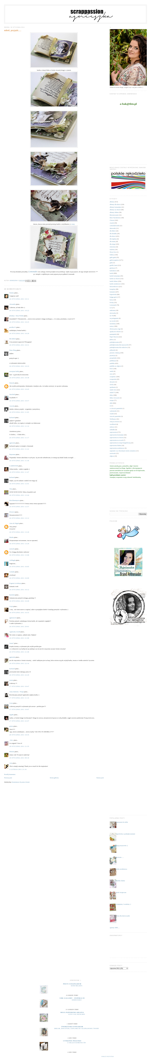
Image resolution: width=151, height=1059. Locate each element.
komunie (112, 292)
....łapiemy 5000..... (114, 927)
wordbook (113, 424)
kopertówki (113, 294)
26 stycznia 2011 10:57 (19, 401)
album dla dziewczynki (123, 916)
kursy (111, 300)
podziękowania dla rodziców (118, 347)
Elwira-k (12, 512)
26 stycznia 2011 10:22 (19, 310)
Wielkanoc (113, 419)
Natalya (11, 293)
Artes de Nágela (14, 523)
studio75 (112, 392)
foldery (112, 255)
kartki (111, 273)
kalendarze (113, 271)
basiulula (12, 595)
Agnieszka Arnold (14, 632)
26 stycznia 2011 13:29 (19, 532)
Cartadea (12, 572)
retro (111, 374)
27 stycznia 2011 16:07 (19, 709)
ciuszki (112, 223)
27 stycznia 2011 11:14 (19, 698)
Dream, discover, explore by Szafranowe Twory (76, 1028)
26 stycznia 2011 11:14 (19, 426)
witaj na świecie (114, 421)
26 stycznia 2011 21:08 (19, 638)
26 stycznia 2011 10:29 (19, 333)
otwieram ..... (120, 857)
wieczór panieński (115, 416)
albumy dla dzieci (115, 204)
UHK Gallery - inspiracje (72, 998)
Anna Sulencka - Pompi (16, 692)
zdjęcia (112, 456)
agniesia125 (13, 618)
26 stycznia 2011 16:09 (19, 578)
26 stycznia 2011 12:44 (19, 495)
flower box (113, 252)
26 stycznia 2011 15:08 (19, 555)
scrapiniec (113, 376)
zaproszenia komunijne (117, 435)
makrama (112, 310)
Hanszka (12, 383)
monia (11, 680)
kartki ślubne (114, 281)
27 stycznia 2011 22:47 (19, 721)
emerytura (113, 247)
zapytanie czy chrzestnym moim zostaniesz (123, 451)
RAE (111, 368)
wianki (112, 414)
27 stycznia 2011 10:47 (19, 686)
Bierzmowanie (114, 215)
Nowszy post (8, 778)
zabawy (112, 427)
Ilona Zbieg (12, 350)
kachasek (12, 417)
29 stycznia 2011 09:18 (19, 758)
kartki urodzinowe (115, 284)
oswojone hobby (14, 371)
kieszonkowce (114, 286)
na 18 (111, 315)
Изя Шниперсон (14, 500)
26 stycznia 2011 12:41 (19, 483)
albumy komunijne (115, 207)
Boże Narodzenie (115, 218)
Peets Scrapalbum (72, 984)
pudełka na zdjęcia (115, 366)
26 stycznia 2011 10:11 (19, 299)
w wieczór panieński (116, 408)
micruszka (113, 313)
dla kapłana (113, 239)
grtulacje (112, 268)
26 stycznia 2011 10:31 (19, 345)
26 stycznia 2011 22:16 (19, 663)
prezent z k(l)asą (115, 353)
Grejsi (11, 606)
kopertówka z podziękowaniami (125, 834)
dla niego (112, 244)
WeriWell (12, 394)
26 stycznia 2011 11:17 (19, 438)
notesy (112, 326)
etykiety (112, 249)
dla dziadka (113, 233)
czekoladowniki (114, 225)
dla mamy (113, 241)
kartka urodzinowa (121, 869)
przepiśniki (113, 358)
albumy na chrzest (115, 210)
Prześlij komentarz (9, 774)
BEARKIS (12, 339)
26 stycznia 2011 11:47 (19, 472)
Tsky (10, 489)
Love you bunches (76, 1014)
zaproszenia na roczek (116, 440)
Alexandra (12, 304)
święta (112, 400)
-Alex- (11, 740)
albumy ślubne (114, 212)
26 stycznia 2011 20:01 (19, 626)
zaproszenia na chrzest (116, 437)
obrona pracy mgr (115, 329)
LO (111, 308)
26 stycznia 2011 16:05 (19, 566)
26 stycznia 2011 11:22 (19, 449)
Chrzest (112, 220)
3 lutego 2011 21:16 (18, 769)
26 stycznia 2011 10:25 (19, 322)
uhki (111, 403)
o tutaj (73, 224)
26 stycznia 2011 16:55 (19, 612)
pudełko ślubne (120, 881)
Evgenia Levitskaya (15, 583)
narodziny (113, 324)
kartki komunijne (115, 276)
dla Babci (112, 231)
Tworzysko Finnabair (72, 1026)
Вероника (12, 454)
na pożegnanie (114, 318)
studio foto (113, 390)
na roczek (113, 321)
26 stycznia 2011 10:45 (19, 389)
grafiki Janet (113, 265)
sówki (111, 384)
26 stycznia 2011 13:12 (19, 518)
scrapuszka (113, 379)
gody (111, 262)
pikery (112, 339)
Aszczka (12, 406)
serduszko (76, 1000)
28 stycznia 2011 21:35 (19, 746)
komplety (112, 289)
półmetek (112, 350)
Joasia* (11, 643)
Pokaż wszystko (107, 1056)
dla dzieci (113, 236)
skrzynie (112, 382)
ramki (111, 371)
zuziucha (12, 549)
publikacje (113, 361)
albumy (112, 202)
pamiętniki (113, 334)
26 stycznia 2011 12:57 (19, 506)
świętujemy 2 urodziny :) (123, 904)
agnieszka (12, 443)
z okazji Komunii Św (76, 1043)
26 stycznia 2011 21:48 (19, 652)
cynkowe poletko (72, 1041)
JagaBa (11, 715)
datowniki (113, 228)
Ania (10, 763)
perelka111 (12, 327)
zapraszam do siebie (122, 822)
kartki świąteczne (121, 892)
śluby (111, 395)
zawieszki (113, 453)
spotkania (113, 387)
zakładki (112, 429)
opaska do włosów (115, 331)
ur (110, 406)
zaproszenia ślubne (115, 445)
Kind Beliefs (76, 986)
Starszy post (100, 778)
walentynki (113, 411)
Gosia (11, 703)
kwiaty (112, 302)
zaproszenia (113, 432)
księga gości (113, 297)
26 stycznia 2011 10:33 (19, 366)
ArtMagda (12, 560)
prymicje (112, 355)
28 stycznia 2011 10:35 (19, 735)
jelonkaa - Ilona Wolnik (16, 316)
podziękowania (114, 342)
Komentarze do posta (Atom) (21, 782)
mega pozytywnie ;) (122, 845)
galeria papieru (114, 260)
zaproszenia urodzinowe (117, 448)
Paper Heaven (114, 337)
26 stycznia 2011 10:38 (19, 378)
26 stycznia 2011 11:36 (19, 460)
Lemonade (113, 305)
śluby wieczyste (114, 398)
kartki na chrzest (115, 278)
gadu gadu (113, 257)
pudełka (112, 363)
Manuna (11, 751)
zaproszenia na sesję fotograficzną (120, 443)
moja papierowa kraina (72, 1012)
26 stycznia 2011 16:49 (19, 601)
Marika (11, 537)
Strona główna (54, 778)
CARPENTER (13, 466)
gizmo (11, 726)
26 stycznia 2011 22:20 (19, 675)
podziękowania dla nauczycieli (119, 345)
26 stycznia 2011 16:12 (19, 589)
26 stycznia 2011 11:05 (19, 412)
